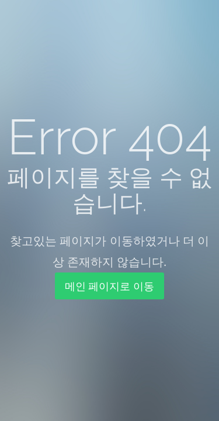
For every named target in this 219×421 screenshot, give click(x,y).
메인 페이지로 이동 (109, 286)
